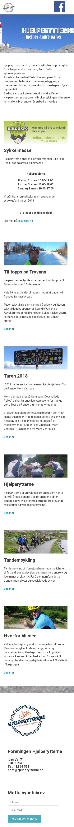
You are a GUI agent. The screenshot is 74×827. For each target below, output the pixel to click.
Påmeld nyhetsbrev (24, 819)
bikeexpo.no (25, 220)
